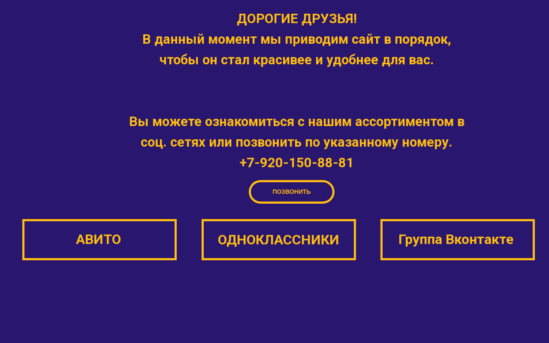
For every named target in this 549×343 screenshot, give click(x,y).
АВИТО (98, 239)
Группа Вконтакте (455, 239)
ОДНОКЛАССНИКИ (278, 240)
